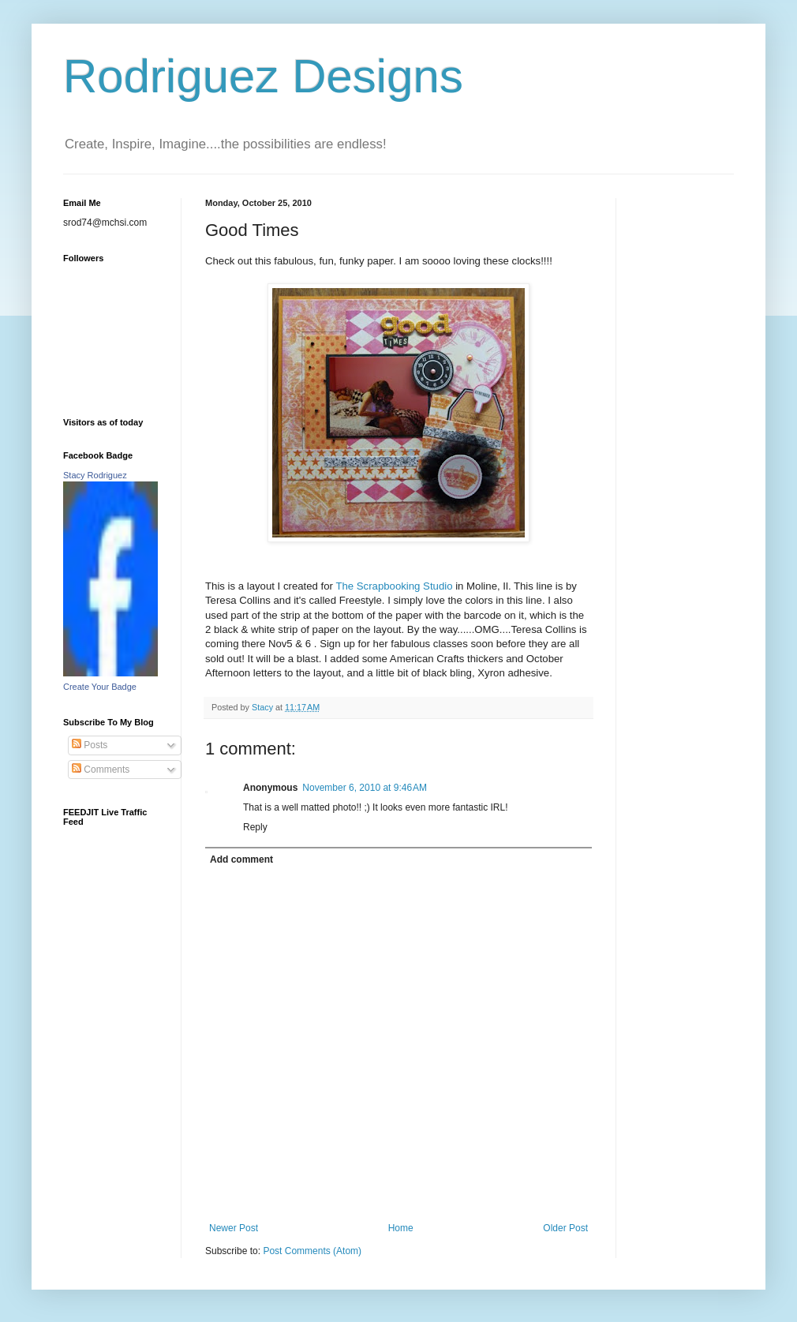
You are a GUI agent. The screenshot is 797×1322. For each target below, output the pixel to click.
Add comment (241, 859)
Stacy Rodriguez (95, 475)
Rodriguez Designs (263, 76)
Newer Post (233, 1228)
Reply (255, 827)
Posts (89, 745)
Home (400, 1228)
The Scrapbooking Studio (395, 586)
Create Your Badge (100, 686)
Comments (100, 769)
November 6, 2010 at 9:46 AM (364, 787)
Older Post (565, 1228)
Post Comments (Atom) (312, 1250)
